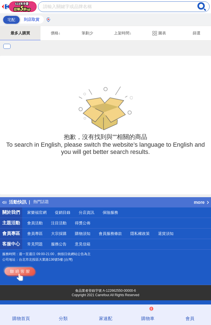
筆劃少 (87, 33)
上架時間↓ (122, 33)
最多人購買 (20, 33)
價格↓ (55, 33)
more (201, 202)
